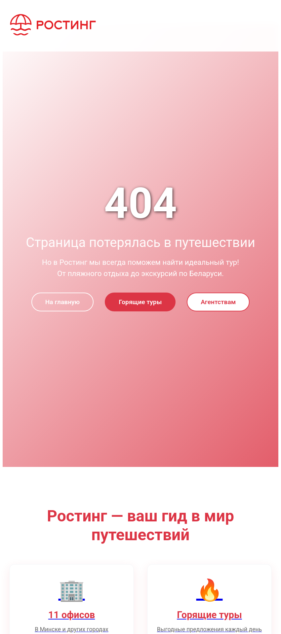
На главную (62, 302)
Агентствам (218, 302)
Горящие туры (140, 302)
